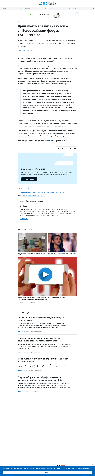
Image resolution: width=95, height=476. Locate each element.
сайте (47, 141)
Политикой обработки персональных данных (77, 468)
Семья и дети (22, 50)
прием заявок (55, 192)
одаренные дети (26, 192)
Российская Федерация (28, 189)
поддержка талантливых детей (41, 192)
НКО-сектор (34, 391)
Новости (20, 22)
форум (62, 192)
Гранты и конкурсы (30, 302)
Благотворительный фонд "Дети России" (33, 196)
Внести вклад (29, 179)
